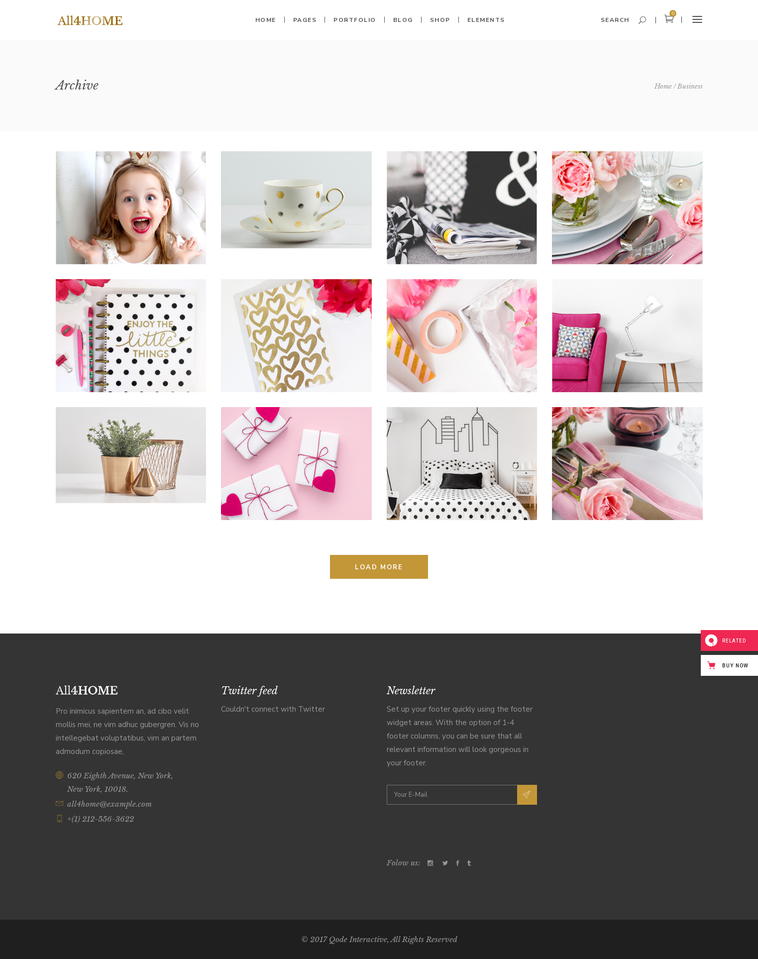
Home (663, 86)
